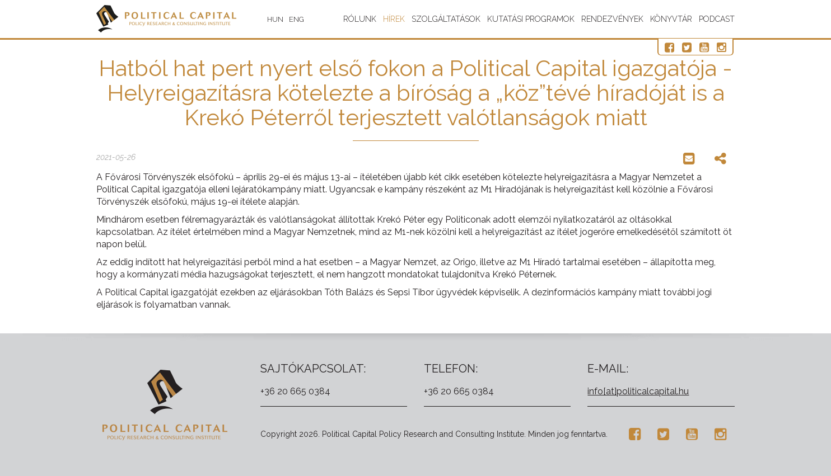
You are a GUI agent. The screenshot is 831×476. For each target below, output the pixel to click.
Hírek (394, 19)
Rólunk (359, 19)
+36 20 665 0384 (295, 391)
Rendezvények (612, 19)
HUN (275, 19)
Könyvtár (671, 19)
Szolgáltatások (446, 19)
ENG (296, 19)
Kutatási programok (531, 19)
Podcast (717, 19)
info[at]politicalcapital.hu (638, 391)
